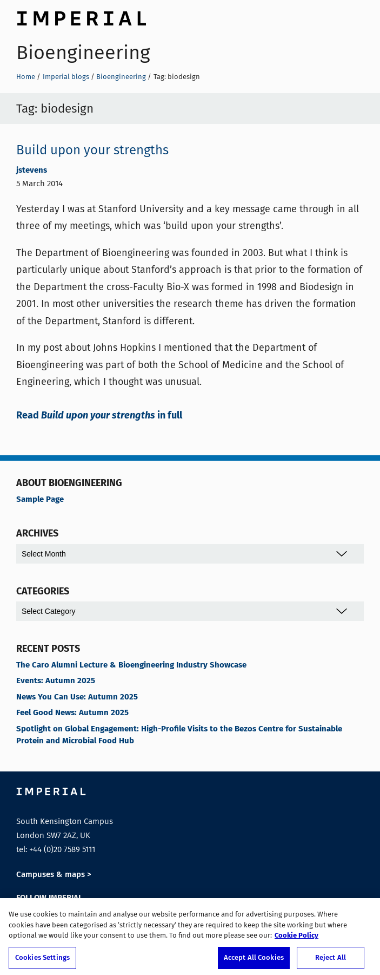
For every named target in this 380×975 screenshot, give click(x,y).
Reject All (330, 961)
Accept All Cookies (254, 961)
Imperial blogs (66, 77)
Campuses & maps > (53, 874)
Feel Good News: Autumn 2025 (72, 712)
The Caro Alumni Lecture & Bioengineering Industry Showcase (131, 665)
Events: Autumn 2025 (55, 681)
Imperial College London (81, 17)
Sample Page (40, 499)
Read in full (99, 415)
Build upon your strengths (92, 150)
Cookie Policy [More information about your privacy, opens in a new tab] (296, 939)
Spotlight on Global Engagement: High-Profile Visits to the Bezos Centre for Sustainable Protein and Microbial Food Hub (179, 735)
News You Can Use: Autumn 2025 (77, 697)
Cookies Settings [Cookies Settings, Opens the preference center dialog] (42, 961)
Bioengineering (83, 52)
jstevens (31, 170)
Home (25, 77)
